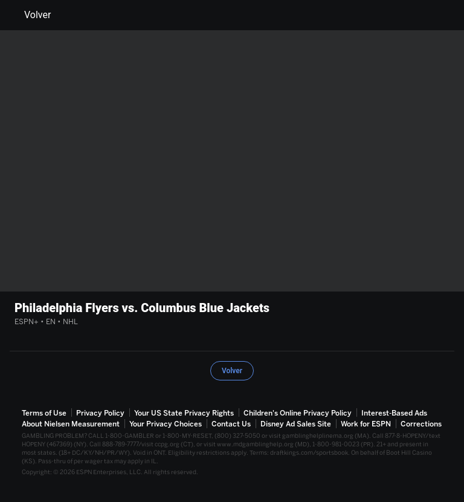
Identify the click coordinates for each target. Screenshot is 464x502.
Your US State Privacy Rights (184, 413)
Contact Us (231, 424)
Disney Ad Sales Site (295, 424)
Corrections (421, 424)
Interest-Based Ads (394, 413)
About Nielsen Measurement (71, 424)
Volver (30, 15)
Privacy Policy (100, 413)
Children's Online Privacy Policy (297, 413)
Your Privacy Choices (165, 424)
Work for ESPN (366, 424)
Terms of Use (44, 413)
